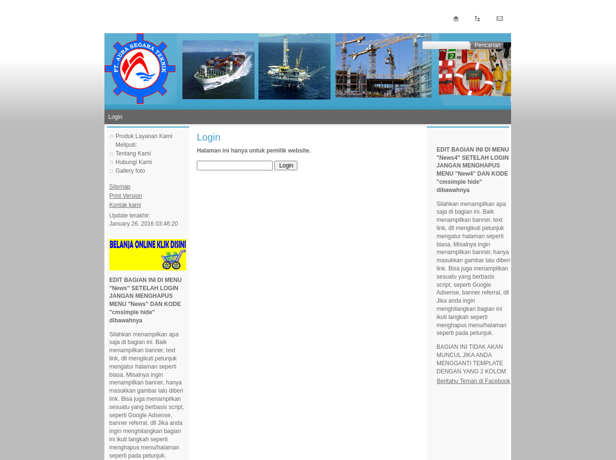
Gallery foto (130, 170)
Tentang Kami (133, 153)
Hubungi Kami (134, 162)
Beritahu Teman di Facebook (474, 381)
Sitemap (119, 186)
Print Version (125, 195)
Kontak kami (125, 205)
